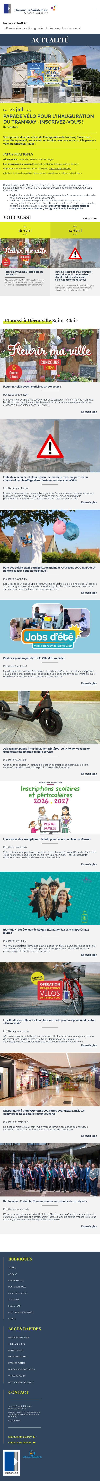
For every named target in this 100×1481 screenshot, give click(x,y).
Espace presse (15, 1280)
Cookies (12, 1319)
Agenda (12, 1268)
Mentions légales (17, 1287)
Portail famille (15, 1350)
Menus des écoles (17, 1357)
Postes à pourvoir (17, 1293)
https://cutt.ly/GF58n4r (60, 169)
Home (7, 23)
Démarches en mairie (18, 1338)
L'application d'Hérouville (21, 1382)
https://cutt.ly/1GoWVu (42, 164)
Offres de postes (17, 1376)
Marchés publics (16, 1363)
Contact (12, 1274)
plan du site (14, 1306)
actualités (13, 1300)
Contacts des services (22, 1443)
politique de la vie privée (20, 1312)
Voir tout (90, 218)
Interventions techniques (21, 1369)
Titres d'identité (16, 1344)
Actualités (20, 23)
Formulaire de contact (22, 1437)
